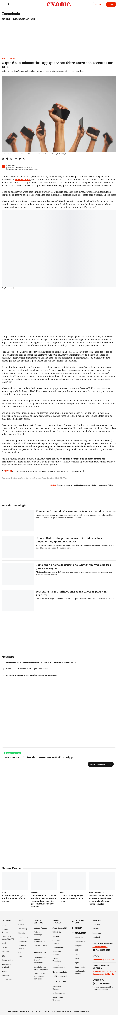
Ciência (21, 952)
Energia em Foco (59, 947)
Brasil (4, 943)
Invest (4, 971)
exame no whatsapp (13, 753)
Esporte (21, 933)
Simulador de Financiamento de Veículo (40, 976)
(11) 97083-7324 (103, 983)
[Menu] (3, 4)
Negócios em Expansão (58, 998)
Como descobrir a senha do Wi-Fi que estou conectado (28, 669)
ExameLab (6, 19)
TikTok (63, 478)
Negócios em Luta (60, 972)
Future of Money (22, 947)
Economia (6, 952)
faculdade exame (79, 921)
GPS (57, 478)
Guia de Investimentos (39, 940)
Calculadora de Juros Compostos (41, 968)
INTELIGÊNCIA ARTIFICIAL (24, 19)
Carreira (5, 947)
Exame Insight (7, 960)
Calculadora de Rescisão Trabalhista (40, 960)
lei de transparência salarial (78, 1011)
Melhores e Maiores (57, 987)
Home (4, 58)
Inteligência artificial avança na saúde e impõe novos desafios (31, 675)
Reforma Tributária (57, 959)
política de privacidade (57, 1011)
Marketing (22, 929)
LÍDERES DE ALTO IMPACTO (8, 937)
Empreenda (80, 967)
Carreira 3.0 (80, 941)
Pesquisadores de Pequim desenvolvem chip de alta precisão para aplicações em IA (41, 662)
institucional (13, 1011)
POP (20, 957)
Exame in (79, 937)
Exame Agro (23, 937)
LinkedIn (96, 929)
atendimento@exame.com (103, 959)
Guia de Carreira (40, 946)
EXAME (8, 471)
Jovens (29, 478)
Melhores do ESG (59, 993)
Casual (21, 924)
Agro (77, 963)
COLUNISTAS (7, 980)
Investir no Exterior (57, 953)
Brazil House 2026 (60, 928)
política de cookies (39, 1011)
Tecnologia (11, 13)
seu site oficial (22, 179)
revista (78, 928)
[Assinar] (98, 4)
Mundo (21, 920)
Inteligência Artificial (6, 965)
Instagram (97, 933)
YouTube (96, 924)
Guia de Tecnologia (38, 933)
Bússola (56, 936)
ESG (3, 956)
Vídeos (37, 478)
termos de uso (25, 1011)
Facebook (96, 937)
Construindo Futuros (58, 942)
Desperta (78, 946)
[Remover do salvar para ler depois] (28, 158)
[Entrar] (111, 4)
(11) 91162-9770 (103, 950)
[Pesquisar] (8, 4)
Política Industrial (60, 976)
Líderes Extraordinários (59, 966)
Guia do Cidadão (40, 928)
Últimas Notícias (5, 931)
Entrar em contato (100, 947)
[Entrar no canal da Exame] (101, 764)
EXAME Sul (57, 932)
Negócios (5, 975)
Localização (48, 478)
